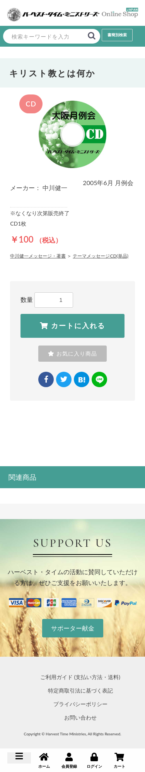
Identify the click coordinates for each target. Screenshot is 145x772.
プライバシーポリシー (80, 704)
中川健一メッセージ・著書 (38, 256)
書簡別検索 (117, 34)
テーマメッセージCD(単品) (100, 256)
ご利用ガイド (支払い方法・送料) (80, 677)
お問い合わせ (80, 717)
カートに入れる (72, 326)
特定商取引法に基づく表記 (80, 690)
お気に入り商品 (72, 354)
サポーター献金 (72, 628)
